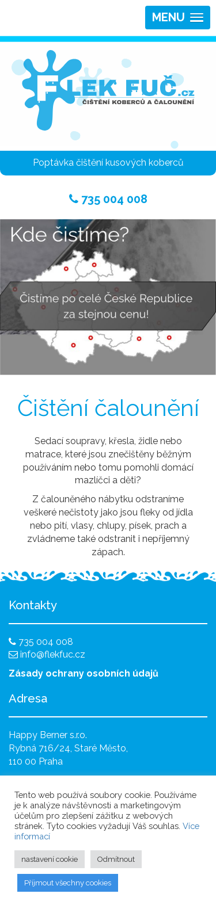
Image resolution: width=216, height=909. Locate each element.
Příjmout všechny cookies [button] (67, 883)
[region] (108, 297)
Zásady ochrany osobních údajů (83, 673)
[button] (177, 17)
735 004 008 (108, 199)
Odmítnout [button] (116, 859)
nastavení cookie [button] (49, 859)
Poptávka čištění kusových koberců (108, 162)
